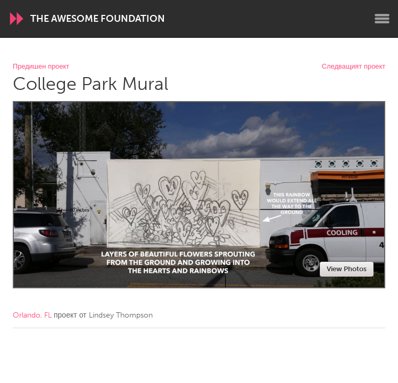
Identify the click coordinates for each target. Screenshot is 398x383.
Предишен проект (41, 66)
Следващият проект (353, 66)
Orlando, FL (32, 315)
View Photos (347, 269)
